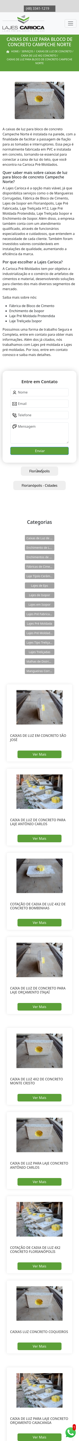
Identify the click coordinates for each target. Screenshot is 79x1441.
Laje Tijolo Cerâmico (40, 576)
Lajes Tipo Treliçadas (40, 642)
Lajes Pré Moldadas (40, 633)
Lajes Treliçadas (39, 652)
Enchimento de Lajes (40, 548)
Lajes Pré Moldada (39, 623)
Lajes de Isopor (39, 595)
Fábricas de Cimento (40, 567)
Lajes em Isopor (39, 605)
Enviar (39, 451)
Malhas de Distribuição (40, 661)
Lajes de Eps (39, 586)
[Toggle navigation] (70, 23)
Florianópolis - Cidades (40, 485)
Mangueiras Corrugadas (40, 671)
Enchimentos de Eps (40, 557)
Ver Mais (39, 754)
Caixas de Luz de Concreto (40, 538)
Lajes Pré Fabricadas (40, 614)
